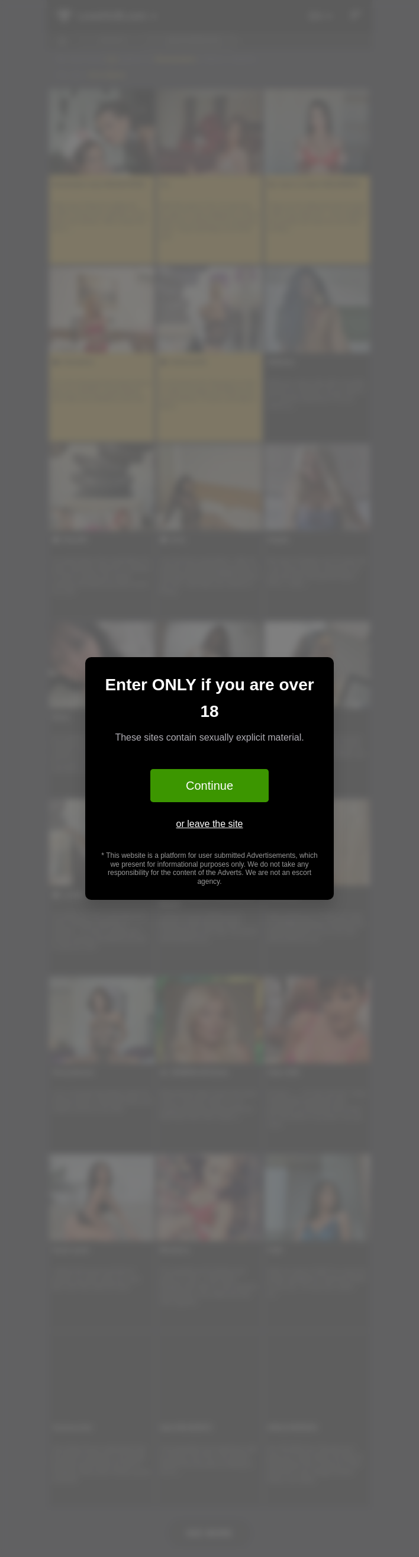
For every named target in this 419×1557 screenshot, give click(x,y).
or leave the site (209, 824)
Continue (209, 785)
